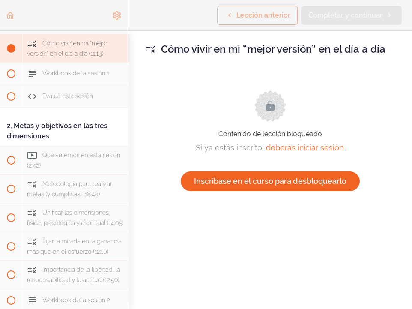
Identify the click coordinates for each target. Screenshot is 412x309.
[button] (10, 15)
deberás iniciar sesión (304, 147)
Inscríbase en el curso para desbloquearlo (270, 181)
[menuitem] (117, 15)
